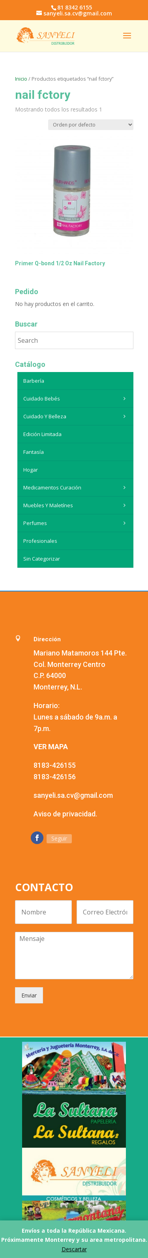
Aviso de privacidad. (65, 814)
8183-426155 (55, 765)
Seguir (59, 838)
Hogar (30, 469)
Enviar (29, 995)
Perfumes (76, 523)
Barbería (33, 380)
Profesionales (40, 540)
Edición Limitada (42, 434)
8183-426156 (55, 777)
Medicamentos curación (76, 487)
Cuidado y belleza (76, 416)
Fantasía (33, 451)
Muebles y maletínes (76, 505)
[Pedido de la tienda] (90, 124)
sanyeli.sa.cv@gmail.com (73, 795)
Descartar (74, 1249)
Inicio (21, 78)
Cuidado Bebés (76, 398)
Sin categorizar (41, 558)
